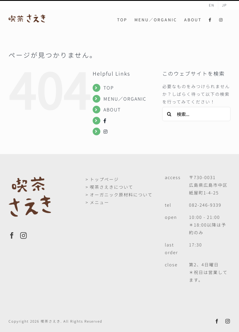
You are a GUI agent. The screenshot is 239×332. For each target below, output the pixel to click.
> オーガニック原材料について (119, 195)
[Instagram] (23, 235)
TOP (108, 87)
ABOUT (112, 109)
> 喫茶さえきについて (109, 187)
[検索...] (196, 114)
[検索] (169, 114)
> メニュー (97, 202)
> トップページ (102, 179)
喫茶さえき (51, 321)
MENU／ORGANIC (124, 98)
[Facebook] (12, 235)
